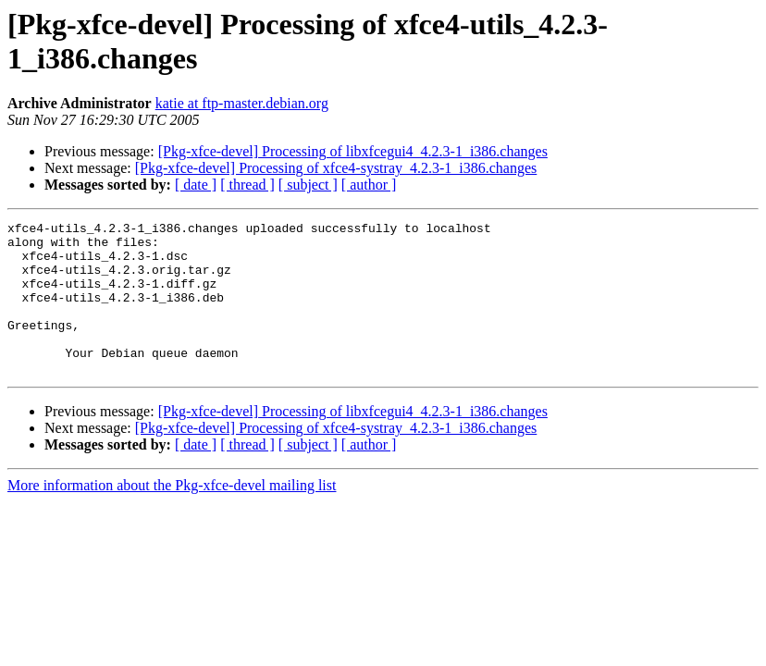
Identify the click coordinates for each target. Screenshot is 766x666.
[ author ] (369, 184)
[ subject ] (308, 184)
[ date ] (195, 184)
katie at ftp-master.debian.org (241, 103)
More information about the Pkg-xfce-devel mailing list (171, 516)
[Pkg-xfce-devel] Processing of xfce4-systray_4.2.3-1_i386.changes (336, 168)
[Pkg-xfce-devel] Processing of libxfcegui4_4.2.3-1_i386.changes (353, 151)
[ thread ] (247, 184)
